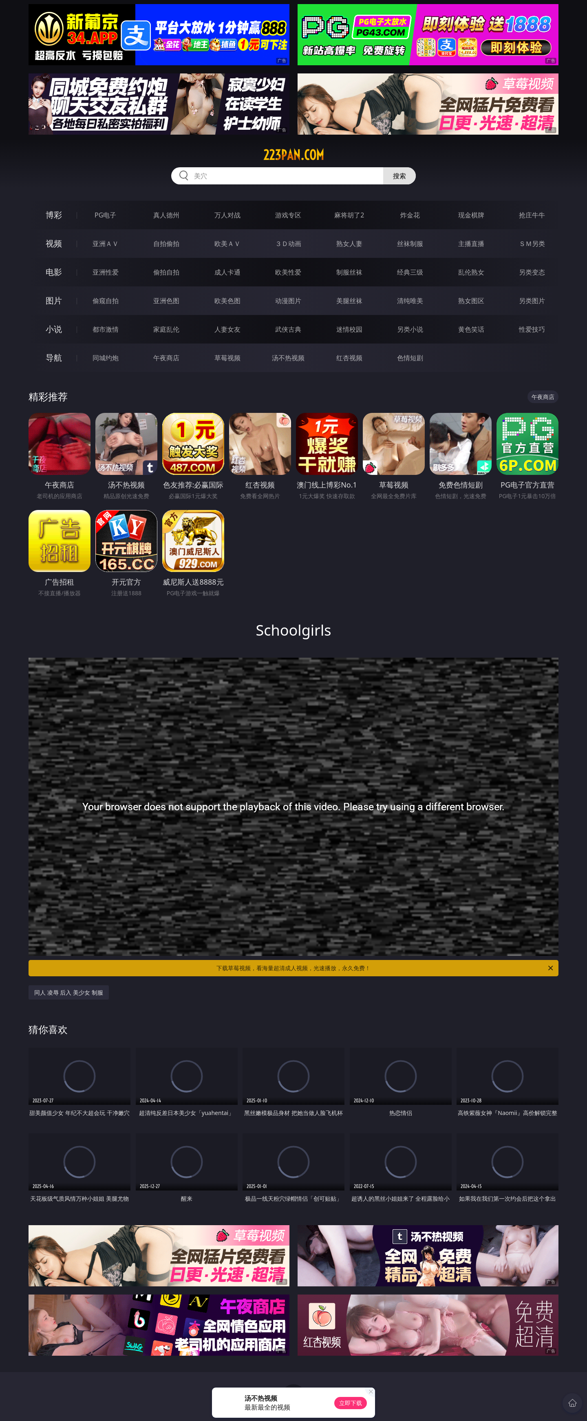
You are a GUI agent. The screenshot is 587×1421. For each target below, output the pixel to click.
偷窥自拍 (106, 300)
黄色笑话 (471, 329)
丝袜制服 (410, 243)
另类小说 (410, 329)
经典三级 (410, 272)
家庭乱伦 (166, 329)
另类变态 (532, 272)
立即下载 (350, 1403)
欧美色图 (227, 300)
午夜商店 (166, 357)
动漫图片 (288, 300)
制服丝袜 (349, 272)
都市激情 (106, 329)
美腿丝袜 (349, 300)
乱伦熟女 (471, 272)
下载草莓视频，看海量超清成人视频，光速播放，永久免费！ (385, 968)
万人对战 (227, 215)
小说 (54, 329)
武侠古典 (288, 329)
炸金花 (410, 215)
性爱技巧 (532, 329)
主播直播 (471, 243)
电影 (54, 271)
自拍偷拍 (166, 243)
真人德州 (166, 215)
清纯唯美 (410, 300)
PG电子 (105, 215)
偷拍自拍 (166, 272)
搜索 (399, 175)
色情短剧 (410, 357)
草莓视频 (227, 357)
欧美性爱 (288, 272)
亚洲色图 (166, 300)
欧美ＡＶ (227, 243)
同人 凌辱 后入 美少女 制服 (68, 992)
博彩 (54, 214)
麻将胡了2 (349, 215)
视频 (54, 243)
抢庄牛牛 (532, 215)
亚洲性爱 (106, 272)
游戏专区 (288, 215)
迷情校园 (349, 329)
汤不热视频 (288, 357)
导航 (54, 357)
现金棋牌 (471, 215)
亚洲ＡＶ (106, 243)
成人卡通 (227, 272)
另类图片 (532, 300)
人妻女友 (227, 329)
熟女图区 (471, 300)
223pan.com (293, 155)
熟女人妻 (349, 243)
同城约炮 (106, 357)
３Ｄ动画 (288, 243)
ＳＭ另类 (532, 243)
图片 (54, 300)
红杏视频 (349, 357)
